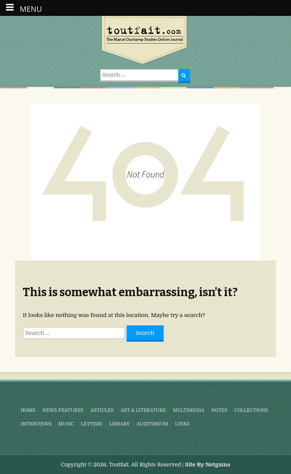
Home (28, 410)
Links (182, 424)
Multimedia (188, 410)
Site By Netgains (207, 464)
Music (66, 424)
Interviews (36, 424)
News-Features (62, 410)
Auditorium (152, 424)
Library (119, 424)
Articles (102, 410)
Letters (91, 424)
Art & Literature (143, 410)
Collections (251, 410)
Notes (219, 410)
